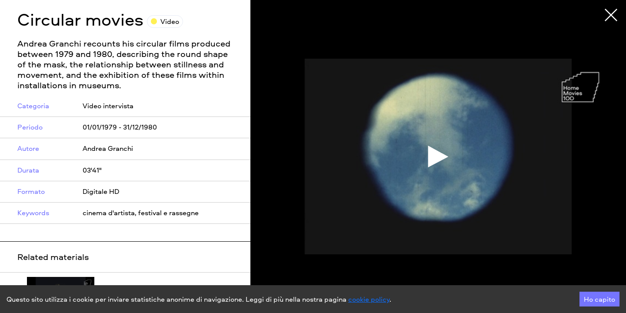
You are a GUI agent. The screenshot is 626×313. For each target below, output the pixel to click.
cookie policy (369, 299)
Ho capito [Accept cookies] (599, 299)
